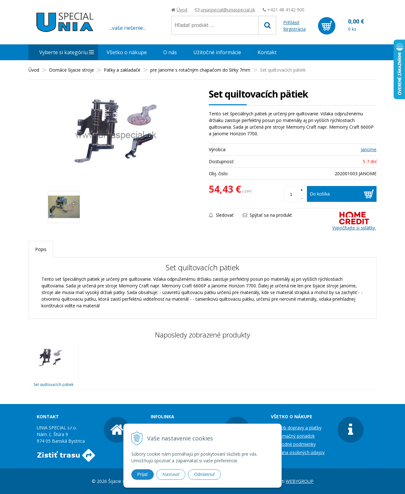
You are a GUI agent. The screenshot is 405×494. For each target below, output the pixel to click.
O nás (170, 52)
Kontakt (267, 52)
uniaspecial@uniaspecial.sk (228, 10)
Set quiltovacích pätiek (53, 384)
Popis (41, 249)
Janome (369, 149)
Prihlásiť (291, 22)
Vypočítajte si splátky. (354, 221)
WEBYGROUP (300, 481)
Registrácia (294, 29)
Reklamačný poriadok (293, 436)
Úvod (182, 10)
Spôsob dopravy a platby (296, 428)
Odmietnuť (204, 474)
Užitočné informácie (217, 52)
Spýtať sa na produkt (267, 215)
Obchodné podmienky (293, 444)
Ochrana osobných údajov (298, 452)
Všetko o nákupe (127, 52)
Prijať (142, 474)
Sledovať (221, 215)
